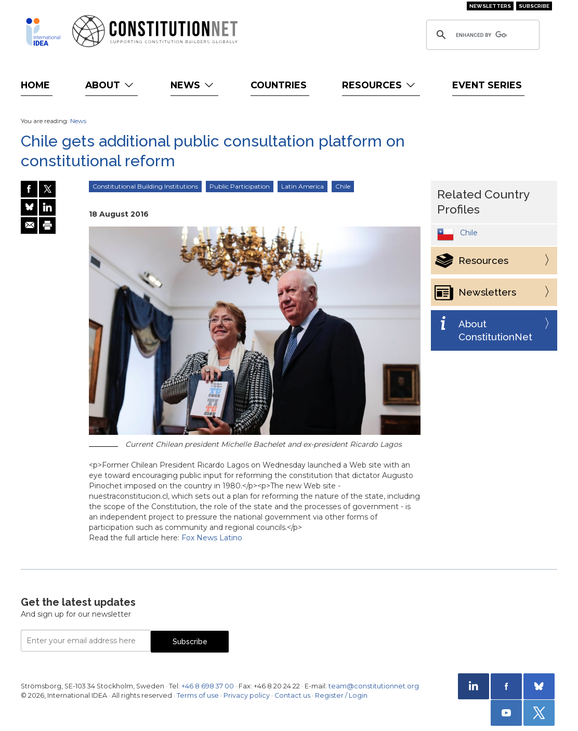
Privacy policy (247, 695)
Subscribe (534, 6)
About (110, 84)
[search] (481, 35)
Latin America (302, 186)
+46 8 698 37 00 (207, 686)
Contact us (292, 695)
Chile (342, 186)
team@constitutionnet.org (374, 686)
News (193, 84)
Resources (379, 84)
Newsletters (490, 6)
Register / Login (341, 695)
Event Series (487, 84)
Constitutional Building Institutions (145, 186)
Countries (279, 84)
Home (35, 84)
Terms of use (198, 695)
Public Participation (239, 186)
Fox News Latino (211, 537)
